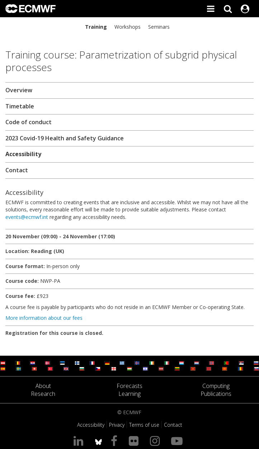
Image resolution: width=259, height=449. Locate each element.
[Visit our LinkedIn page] (80, 440)
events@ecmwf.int (26, 217)
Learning (129, 394)
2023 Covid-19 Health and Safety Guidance (64, 138)
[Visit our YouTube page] (178, 440)
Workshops (127, 26)
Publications (216, 394)
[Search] (227, 8)
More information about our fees (44, 317)
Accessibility (23, 154)
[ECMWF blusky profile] (98, 440)
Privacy (116, 424)
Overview (18, 90)
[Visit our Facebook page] (115, 440)
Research (43, 394)
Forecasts (129, 386)
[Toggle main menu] (210, 8)
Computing (216, 386)
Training (96, 26)
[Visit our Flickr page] (135, 440)
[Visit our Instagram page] (156, 440)
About (43, 386)
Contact (16, 170)
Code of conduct (28, 122)
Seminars (159, 26)
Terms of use (144, 424)
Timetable (19, 106)
